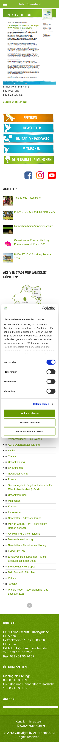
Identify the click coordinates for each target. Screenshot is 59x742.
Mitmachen (14, 500)
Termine (12, 583)
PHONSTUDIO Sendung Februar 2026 (33, 256)
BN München (15, 467)
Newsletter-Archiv (18, 473)
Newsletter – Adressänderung (24, 518)
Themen (12, 456)
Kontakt (12, 506)
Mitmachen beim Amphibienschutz (33, 226)
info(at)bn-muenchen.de (30, 648)
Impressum (14, 512)
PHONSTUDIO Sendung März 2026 (34, 211)
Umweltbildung (16, 462)
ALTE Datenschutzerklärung (24, 444)
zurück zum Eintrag (15, 101)
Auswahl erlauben (29, 422)
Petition (12, 578)
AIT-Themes (41, 733)
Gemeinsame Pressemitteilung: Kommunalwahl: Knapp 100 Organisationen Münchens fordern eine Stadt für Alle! (33, 242)
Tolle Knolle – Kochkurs (27, 197)
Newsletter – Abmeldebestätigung (27, 545)
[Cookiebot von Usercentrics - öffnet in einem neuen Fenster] (42, 308)
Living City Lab (16, 551)
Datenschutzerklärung (20, 539)
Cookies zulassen (29, 413)
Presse (12, 479)
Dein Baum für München (22, 572)
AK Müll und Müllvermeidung (24, 533)
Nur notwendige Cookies (29, 431)
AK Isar (12, 450)
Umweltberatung (17, 495)
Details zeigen (41, 403)
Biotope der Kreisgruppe (22, 566)
